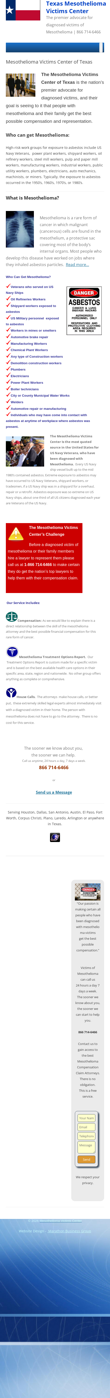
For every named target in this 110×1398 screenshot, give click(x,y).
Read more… (77, 264)
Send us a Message (54, 792)
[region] (87, 891)
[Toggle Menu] (101, 47)
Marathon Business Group (69, 1231)
